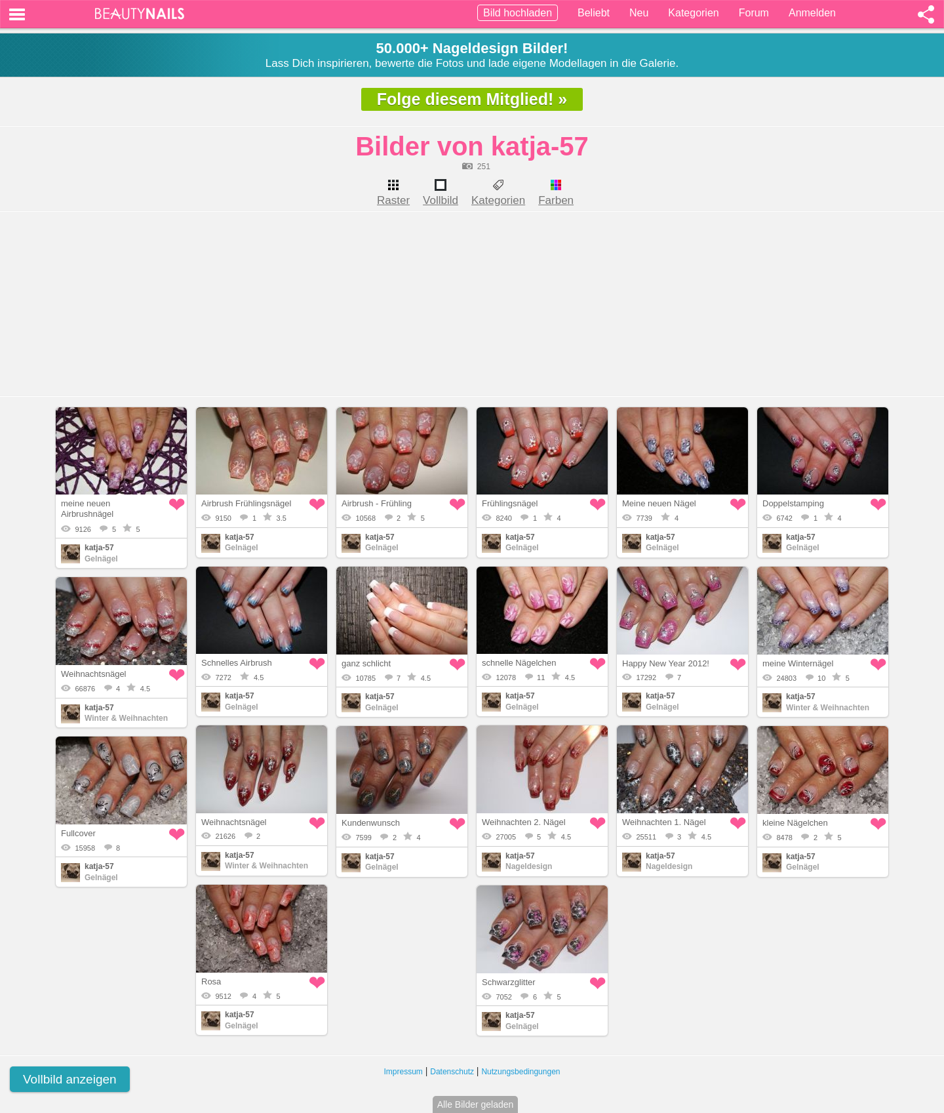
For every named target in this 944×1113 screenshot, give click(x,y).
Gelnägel (101, 558)
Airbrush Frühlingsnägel (246, 503)
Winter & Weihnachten (827, 707)
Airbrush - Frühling (377, 503)
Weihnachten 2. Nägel (524, 822)
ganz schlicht (366, 663)
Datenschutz (452, 1071)
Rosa (211, 981)
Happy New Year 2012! (665, 663)
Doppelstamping (793, 503)
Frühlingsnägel (510, 503)
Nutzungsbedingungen (520, 1071)
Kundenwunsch (371, 823)
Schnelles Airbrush (236, 663)
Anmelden (812, 12)
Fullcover (78, 833)
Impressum (403, 1071)
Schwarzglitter (509, 982)
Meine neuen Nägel (659, 503)
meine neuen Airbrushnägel (87, 508)
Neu (638, 12)
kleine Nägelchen (795, 823)
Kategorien (693, 12)
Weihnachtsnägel (94, 674)
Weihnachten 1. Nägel (664, 822)
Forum (754, 12)
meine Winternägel (797, 663)
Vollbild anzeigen (70, 1079)
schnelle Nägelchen (519, 663)
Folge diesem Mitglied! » (472, 99)
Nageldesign (528, 866)
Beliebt (594, 12)
